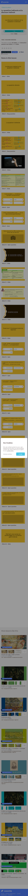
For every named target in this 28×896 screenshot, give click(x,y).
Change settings (7, 454)
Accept (20, 454)
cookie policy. (10, 450)
